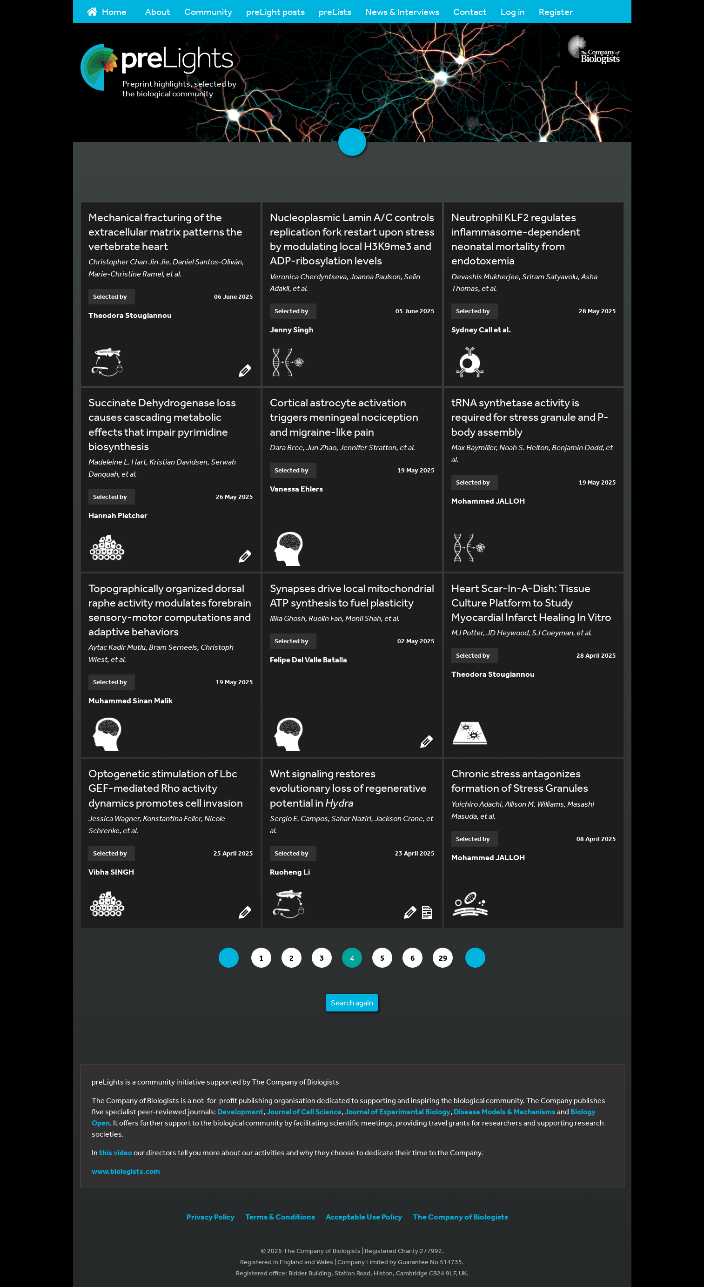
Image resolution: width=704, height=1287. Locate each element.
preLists (335, 11)
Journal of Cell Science (304, 1108)
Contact (470, 11)
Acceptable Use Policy (364, 1214)
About (157, 11)
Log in (513, 11)
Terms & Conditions (280, 1214)
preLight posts (275, 11)
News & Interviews (402, 11)
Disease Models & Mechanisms (505, 1108)
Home (107, 11)
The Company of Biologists (460, 1214)
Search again (352, 999)
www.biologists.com (126, 1168)
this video (115, 1149)
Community (208, 11)
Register (556, 11)
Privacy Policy (211, 1214)
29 (451, 954)
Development (240, 1108)
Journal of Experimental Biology (397, 1108)
